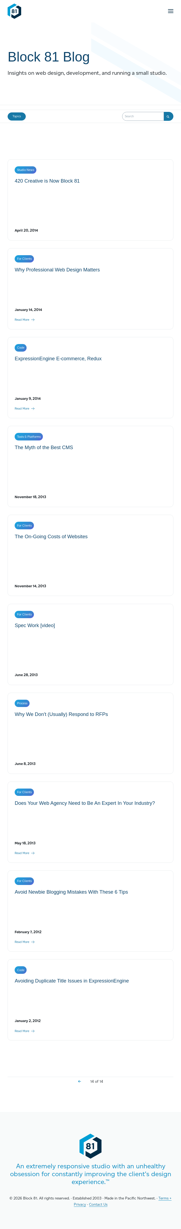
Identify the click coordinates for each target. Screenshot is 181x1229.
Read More (25, 319)
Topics (16, 116)
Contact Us (98, 1204)
